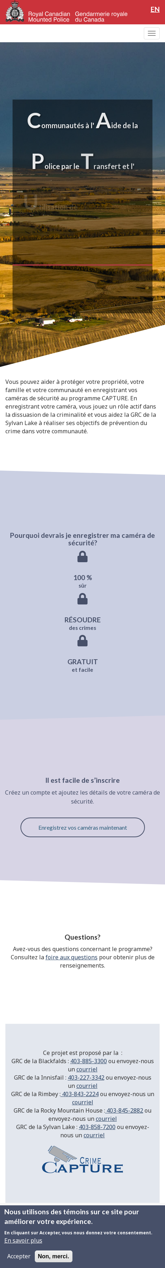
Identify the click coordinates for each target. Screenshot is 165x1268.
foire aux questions (72, 957)
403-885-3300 (88, 1061)
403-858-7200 (97, 1127)
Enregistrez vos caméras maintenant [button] (82, 827)
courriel (87, 1069)
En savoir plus (23, 1240)
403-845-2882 (124, 1110)
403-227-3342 (86, 1077)
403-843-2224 (80, 1094)
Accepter (18, 1256)
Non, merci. (53, 1256)
